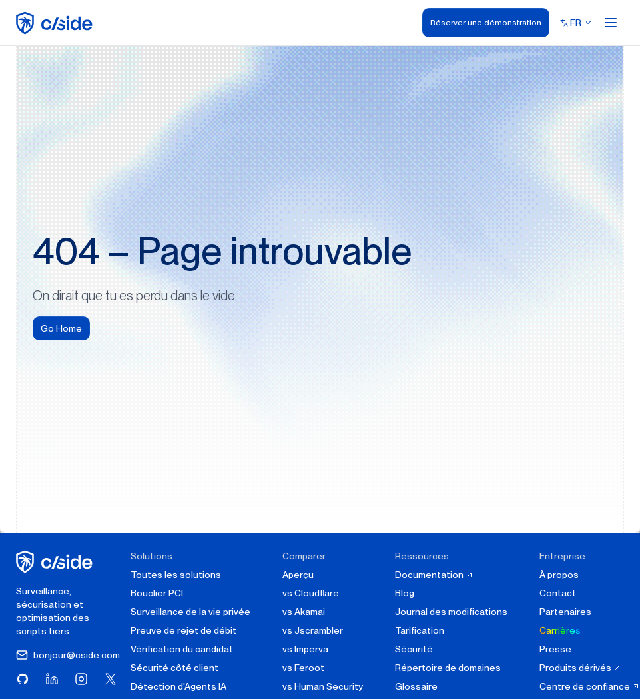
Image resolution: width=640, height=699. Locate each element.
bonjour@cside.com (68, 655)
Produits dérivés (580, 667)
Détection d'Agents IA (178, 686)
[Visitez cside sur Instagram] (81, 679)
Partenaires (565, 611)
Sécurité (414, 649)
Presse (555, 649)
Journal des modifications (451, 611)
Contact (557, 593)
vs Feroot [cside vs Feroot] (303, 667)
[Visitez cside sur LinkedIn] (52, 679)
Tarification (419, 630)
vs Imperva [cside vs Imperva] (305, 649)
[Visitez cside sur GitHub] (22, 679)
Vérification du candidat (182, 649)
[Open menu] (611, 23)
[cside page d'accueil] (56, 561)
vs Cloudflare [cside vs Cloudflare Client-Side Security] (310, 593)
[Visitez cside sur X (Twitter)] (110, 679)
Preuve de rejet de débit (183, 630)
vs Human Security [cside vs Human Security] (322, 686)
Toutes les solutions (176, 574)
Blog (404, 593)
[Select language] (576, 22)
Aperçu (298, 574)
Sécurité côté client (174, 667)
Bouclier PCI (157, 593)
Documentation (434, 574)
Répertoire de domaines (448, 667)
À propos (559, 574)
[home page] (56, 23)
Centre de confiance (589, 686)
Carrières (560, 630)
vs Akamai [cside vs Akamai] (303, 611)
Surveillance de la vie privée (190, 611)
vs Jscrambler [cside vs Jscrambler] (312, 630)
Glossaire (416, 686)
